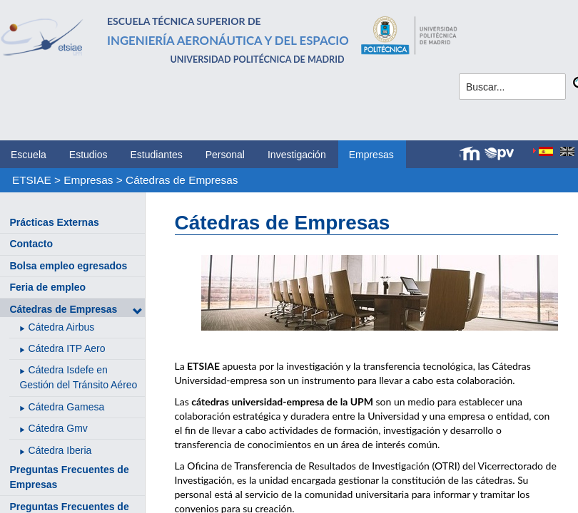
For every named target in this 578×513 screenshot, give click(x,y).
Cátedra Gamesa (67, 407)
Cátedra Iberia (60, 450)
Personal (225, 154)
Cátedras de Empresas (182, 180)
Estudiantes (157, 154)
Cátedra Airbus (62, 327)
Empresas (371, 154)
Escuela (28, 154)
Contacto (31, 243)
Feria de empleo (47, 287)
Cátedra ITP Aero (67, 348)
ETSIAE (31, 180)
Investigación (297, 154)
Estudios (88, 154)
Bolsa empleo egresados (68, 265)
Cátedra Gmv (58, 428)
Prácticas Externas (53, 222)
